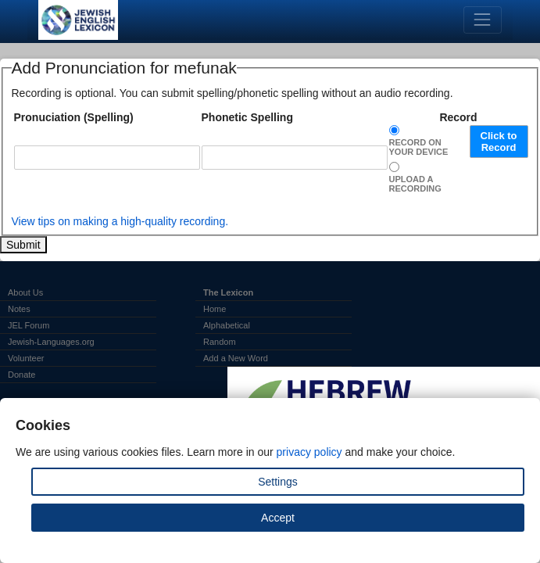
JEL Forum (28, 325)
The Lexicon (228, 292)
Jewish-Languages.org (51, 341)
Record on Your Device (419, 147)
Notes (19, 309)
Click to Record (499, 141)
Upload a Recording (415, 183)
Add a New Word (235, 358)
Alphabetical (226, 325)
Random (219, 341)
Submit (23, 244)
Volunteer (26, 358)
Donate (21, 374)
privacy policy (309, 452)
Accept (278, 517)
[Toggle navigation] (482, 20)
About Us (25, 292)
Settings (278, 481)
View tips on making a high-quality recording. (120, 221)
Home (214, 309)
